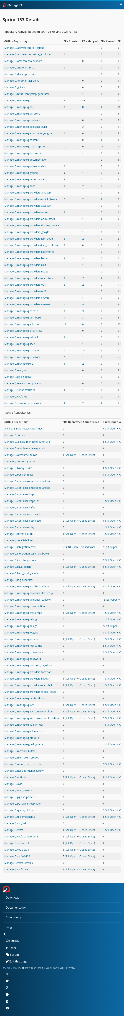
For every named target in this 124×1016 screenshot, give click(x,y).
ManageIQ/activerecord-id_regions (24, 47)
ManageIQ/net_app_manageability (24, 770)
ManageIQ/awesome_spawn (20, 455)
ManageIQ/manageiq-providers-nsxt (25, 265)
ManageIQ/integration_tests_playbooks (26, 553)
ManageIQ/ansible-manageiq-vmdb (24, 448)
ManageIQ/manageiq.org (18, 363)
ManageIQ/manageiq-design (20, 626)
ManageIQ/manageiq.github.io (21, 737)
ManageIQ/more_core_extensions (23, 764)
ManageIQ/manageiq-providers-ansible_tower (30, 199)
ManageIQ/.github (14, 435)
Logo (48, 967)
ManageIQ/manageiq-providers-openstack (28, 278)
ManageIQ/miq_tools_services (21, 757)
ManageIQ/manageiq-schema (21, 324)
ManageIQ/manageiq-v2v (19, 705)
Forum (12, 955)
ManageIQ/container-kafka (19, 507)
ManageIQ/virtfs (13, 830)
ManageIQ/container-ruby (19, 527)
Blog (9, 927)
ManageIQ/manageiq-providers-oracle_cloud (30, 691)
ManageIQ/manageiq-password (22, 658)
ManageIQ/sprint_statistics (19, 390)
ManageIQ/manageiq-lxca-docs (22, 639)
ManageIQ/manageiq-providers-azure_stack (29, 219)
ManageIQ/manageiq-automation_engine (28, 133)
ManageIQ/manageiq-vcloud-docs (24, 731)
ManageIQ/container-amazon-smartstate (28, 481)
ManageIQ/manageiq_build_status (23, 744)
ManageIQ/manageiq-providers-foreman (27, 672)
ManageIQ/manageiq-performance (24, 179)
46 (102, 146)
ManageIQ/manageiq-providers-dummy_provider (32, 225)
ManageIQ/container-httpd (19, 494)
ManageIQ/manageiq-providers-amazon (27, 192)
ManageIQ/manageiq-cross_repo (23, 612)
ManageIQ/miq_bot (15, 370)
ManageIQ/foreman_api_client (21, 80)
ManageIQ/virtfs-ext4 (16, 849)
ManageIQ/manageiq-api (18, 107)
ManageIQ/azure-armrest (19, 67)
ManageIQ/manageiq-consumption (24, 606)
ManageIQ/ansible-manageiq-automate (27, 441)
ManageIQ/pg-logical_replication (22, 803)
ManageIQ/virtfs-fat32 (17, 856)
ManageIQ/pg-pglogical (17, 376)
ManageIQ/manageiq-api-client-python (26, 586)
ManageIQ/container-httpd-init (21, 501)
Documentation (16, 907)
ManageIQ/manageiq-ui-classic (22, 350)
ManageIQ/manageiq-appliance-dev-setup (28, 593)
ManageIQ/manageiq (16, 100)
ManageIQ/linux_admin (17, 566)
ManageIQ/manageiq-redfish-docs (24, 698)
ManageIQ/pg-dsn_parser (19, 797)
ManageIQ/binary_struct (18, 468)
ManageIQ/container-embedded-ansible (27, 487)
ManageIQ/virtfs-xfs (15, 396)
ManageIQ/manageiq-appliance (22, 120)
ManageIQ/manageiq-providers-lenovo (26, 258)
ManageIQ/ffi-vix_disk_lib (18, 533)
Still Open (110, 428)
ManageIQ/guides (14, 87)
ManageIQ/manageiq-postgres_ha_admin (28, 665)
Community (13, 917)
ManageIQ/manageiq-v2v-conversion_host (28, 711)
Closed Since (86, 455)
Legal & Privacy (67, 967)
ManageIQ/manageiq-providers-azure (26, 212)
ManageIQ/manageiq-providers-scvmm (27, 297)
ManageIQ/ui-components (19, 816)
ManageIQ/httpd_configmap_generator (26, 94)
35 (65, 100)
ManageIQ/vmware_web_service (23, 403)
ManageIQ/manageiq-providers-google (26, 232)
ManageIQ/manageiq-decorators (23, 153)
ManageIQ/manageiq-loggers (21, 632)
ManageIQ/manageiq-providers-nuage (26, 271)
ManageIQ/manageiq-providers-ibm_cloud (28, 238)
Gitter (11, 948)
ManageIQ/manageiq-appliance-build (25, 126)
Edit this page (16, 961)
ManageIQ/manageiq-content (21, 140)
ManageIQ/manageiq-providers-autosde (27, 205)
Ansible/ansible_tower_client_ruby (23, 428)
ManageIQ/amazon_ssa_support (23, 61)
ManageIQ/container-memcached (23, 514)
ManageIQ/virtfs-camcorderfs (21, 836)
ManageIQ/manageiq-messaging (23, 645)
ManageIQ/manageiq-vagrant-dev (23, 724)
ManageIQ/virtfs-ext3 (16, 843)
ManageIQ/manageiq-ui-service (22, 357)
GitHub (12, 941)
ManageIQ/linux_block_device (21, 573)
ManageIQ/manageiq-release (21, 311)
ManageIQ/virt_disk (15, 823)
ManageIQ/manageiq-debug (20, 619)
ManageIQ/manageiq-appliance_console (27, 599)
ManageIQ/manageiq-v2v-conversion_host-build (32, 718)
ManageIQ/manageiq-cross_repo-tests (26, 146)
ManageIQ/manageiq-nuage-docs (23, 652)
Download (12, 898)
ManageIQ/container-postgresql (22, 520)
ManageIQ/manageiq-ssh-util (21, 337)
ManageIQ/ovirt (13, 784)
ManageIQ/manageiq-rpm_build (22, 317)
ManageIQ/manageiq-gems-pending (25, 166)
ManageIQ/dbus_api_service (20, 74)
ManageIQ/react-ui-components (23, 383)
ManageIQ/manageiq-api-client (22, 113)
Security (55, 967)
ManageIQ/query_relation (19, 810)
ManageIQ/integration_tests (20, 547)
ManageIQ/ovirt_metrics (18, 790)
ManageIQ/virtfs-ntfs (16, 869)
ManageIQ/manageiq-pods (19, 186)
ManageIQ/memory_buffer (19, 751)
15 (65, 146)
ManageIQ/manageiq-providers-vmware (27, 304)
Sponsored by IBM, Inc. (34, 967)
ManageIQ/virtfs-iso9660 (18, 862)
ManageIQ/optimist (15, 777)
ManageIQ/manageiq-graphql (21, 172)
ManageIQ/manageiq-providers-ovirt (25, 284)
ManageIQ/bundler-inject (18, 474)
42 (65, 350)
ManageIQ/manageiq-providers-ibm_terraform (31, 245)
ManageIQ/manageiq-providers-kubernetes (29, 251)
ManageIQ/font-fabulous (18, 540)
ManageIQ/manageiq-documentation (25, 159)
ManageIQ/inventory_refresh (20, 560)
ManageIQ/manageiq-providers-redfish (26, 291)
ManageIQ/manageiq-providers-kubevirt (27, 678)
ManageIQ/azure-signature (19, 461)
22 (83, 350)
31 (83, 100)
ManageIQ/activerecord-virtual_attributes (28, 54)
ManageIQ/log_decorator (18, 580)
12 (65, 324)
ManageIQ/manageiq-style (19, 344)
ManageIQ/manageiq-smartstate (23, 330)
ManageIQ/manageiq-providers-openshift (28, 685)
